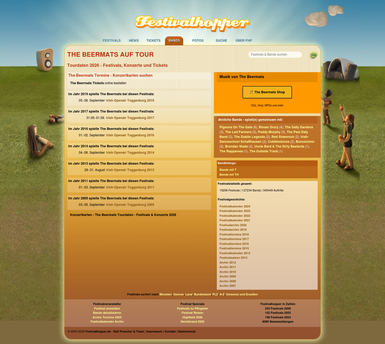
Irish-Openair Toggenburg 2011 (130, 187)
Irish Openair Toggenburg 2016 (130, 135)
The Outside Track (263, 151)
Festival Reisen (192, 312)
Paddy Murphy (269, 132)
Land (188, 294)
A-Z (222, 294)
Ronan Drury (268, 127)
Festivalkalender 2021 (235, 220)
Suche (221, 40)
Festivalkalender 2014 (235, 253)
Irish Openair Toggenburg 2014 (130, 152)
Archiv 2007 (228, 285)
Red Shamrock (283, 136)
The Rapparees (231, 151)
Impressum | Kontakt (161, 331)
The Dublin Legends (249, 136)
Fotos (197, 40)
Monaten (166, 294)
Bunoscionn (305, 141)
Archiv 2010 (228, 271)
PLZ (215, 294)
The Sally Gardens (299, 127)
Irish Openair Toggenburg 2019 (130, 100)
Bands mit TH (229, 174)
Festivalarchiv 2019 (233, 229)
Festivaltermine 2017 (234, 239)
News (134, 40)
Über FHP (244, 40)
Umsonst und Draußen (242, 294)
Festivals (112, 40)
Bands (174, 40)
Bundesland (202, 294)
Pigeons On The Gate (236, 127)
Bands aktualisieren (107, 312)
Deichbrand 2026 (193, 321)
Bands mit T (228, 169)
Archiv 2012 (228, 262)
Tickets (154, 40)
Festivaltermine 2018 (234, 234)
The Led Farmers (238, 132)
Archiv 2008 (228, 281)
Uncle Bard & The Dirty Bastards (279, 146)
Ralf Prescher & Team (128, 331)
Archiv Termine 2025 (107, 317)
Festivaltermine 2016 (234, 243)
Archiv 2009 (228, 276)
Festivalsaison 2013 (233, 257)
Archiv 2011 (228, 267)
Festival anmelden (107, 308)
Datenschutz (187, 331)
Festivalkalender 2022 (235, 215)
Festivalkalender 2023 (235, 211)
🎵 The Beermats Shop (267, 92)
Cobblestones (278, 141)
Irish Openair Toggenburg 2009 (130, 204)
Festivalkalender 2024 (235, 206)
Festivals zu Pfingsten (192, 308)
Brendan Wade (236, 146)
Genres (179, 294)
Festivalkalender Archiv (107, 321)
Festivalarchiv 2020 (233, 225)
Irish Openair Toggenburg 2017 (130, 117)
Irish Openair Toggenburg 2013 (130, 170)
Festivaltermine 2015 (234, 248)
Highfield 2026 (193, 317)
